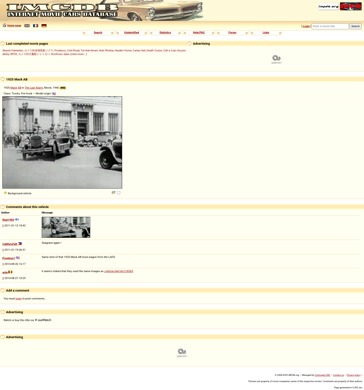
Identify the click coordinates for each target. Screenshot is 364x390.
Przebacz (60, 50)
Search (98, 32)
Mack (13, 87)
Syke (66, 54)
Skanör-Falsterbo (12, 50)
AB (19, 87)
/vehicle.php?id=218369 (118, 271)
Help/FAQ (198, 32)
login (19, 298)
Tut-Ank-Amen (89, 50)
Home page (14, 25)
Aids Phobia (106, 50)
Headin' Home (123, 50)
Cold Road (73, 50)
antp (5, 272)
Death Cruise (154, 50)
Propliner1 (8, 258)
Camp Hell (139, 50)
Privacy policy (353, 375)
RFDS (13, 54)
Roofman (56, 54)
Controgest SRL (322, 375)
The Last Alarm (34, 87)
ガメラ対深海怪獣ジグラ (38, 50)
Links (266, 32)
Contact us (338, 375)
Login (306, 26)
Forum (232, 32)
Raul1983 (8, 219)
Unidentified (131, 32)
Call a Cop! (169, 50)
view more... (78, 54)
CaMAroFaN (9, 244)
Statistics (165, 32)
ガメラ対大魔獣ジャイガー (34, 54)
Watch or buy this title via (27, 320)
